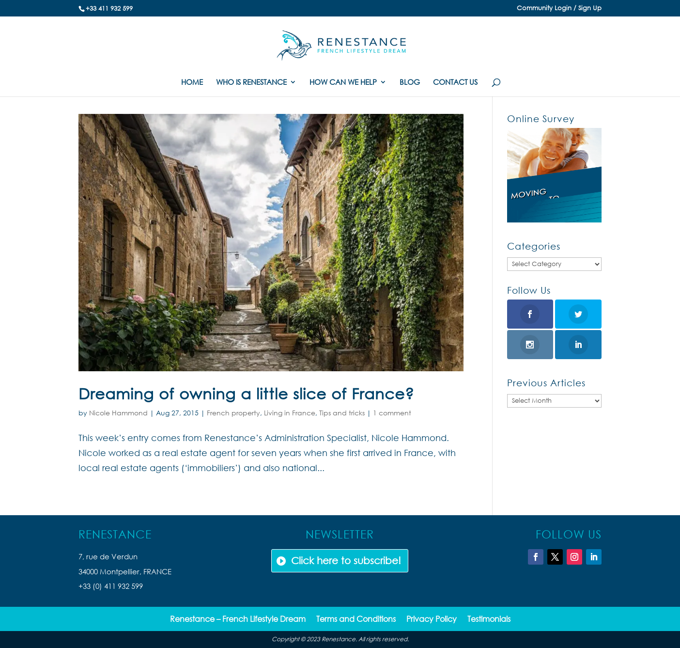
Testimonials (488, 620)
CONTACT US (455, 83)
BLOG (410, 83)
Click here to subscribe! (346, 560)
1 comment (392, 412)
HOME (192, 83)
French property (233, 412)
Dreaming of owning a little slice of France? (246, 393)
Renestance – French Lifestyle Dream (238, 620)
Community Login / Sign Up (559, 8)
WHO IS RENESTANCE (251, 83)
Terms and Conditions (356, 620)
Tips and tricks (342, 412)
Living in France (289, 412)
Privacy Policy (431, 620)
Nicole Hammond (118, 412)
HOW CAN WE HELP (343, 83)
